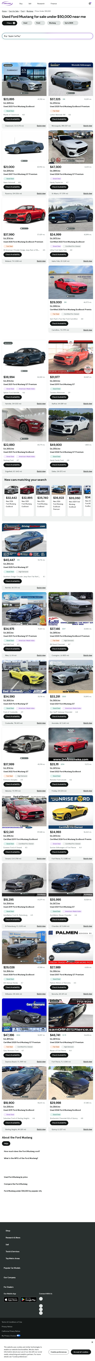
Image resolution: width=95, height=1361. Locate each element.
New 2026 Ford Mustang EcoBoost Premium (58, 516)
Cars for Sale (14, 11)
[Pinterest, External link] (41, 1313)
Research (41, 3)
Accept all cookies (81, 1352)
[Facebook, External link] (41, 1302)
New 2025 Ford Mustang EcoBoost (27, 515)
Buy (21, 3)
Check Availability (13, 119)
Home (4, 11)
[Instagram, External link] (41, 1309)
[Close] (92, 1342)
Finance (54, 3)
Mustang (30, 11)
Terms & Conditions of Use (12, 1322)
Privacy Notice (7, 1326)
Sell (30, 3)
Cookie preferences (59, 1352)
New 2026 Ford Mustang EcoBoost (11, 515)
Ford (22, 11)
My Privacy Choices (11, 1336)
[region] (47, 1349)
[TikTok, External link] (41, 1299)
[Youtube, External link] (41, 1306)
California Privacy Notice (11, 1331)
